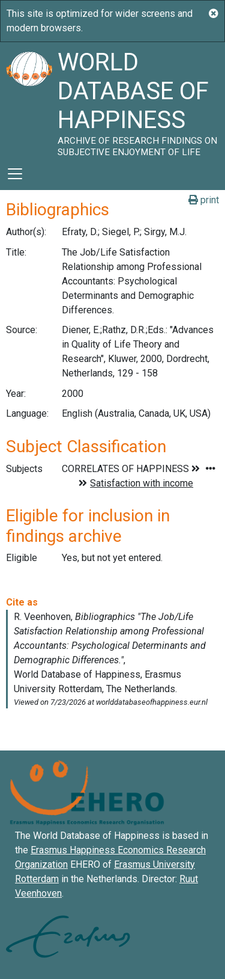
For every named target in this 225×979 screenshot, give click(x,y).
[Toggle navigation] (15, 173)
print (203, 200)
